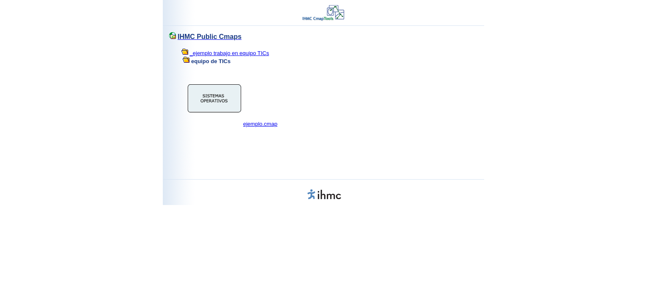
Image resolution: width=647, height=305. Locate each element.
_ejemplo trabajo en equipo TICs (229, 53)
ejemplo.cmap (260, 124)
